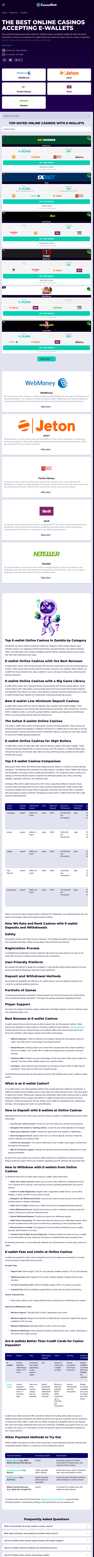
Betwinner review (46, 167)
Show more (46, 359)
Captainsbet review (46, 243)
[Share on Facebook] (10, 60)
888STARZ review (46, 280)
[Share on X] (4, 60)
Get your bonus (46, 163)
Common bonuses (77, 1027)
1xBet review (46, 205)
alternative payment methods (53, 1499)
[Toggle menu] (3, 4)
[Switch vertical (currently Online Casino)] (46, 129)
